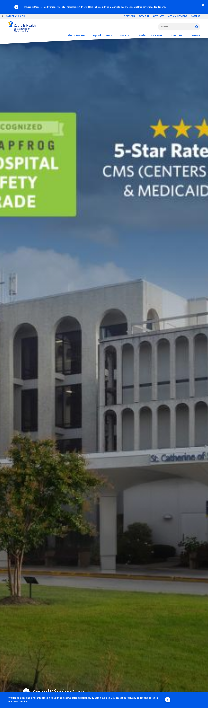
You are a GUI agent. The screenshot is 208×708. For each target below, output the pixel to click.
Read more (159, 7)
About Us (176, 35)
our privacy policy (133, 697)
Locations (129, 16)
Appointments (102, 35)
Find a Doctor (76, 35)
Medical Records (177, 16)
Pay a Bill (144, 16)
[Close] (203, 5)
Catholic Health (15, 16)
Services (125, 35)
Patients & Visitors (150, 35)
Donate (195, 35)
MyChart (158, 16)
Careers (195, 16)
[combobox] (179, 26)
